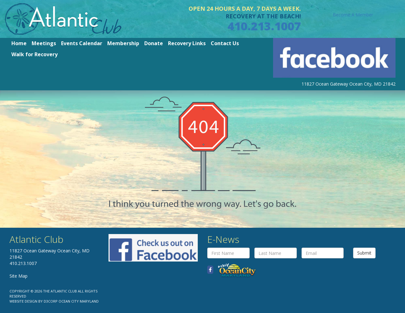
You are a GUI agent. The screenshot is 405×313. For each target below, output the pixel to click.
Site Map (18, 276)
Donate (153, 43)
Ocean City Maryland (79, 301)
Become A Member (353, 15)
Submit (364, 253)
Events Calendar (81, 43)
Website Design (23, 301)
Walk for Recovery (34, 54)
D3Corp (51, 301)
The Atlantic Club (60, 291)
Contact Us (225, 43)
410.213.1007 (264, 26)
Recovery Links (187, 43)
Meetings (44, 43)
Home (19, 43)
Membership (123, 43)
